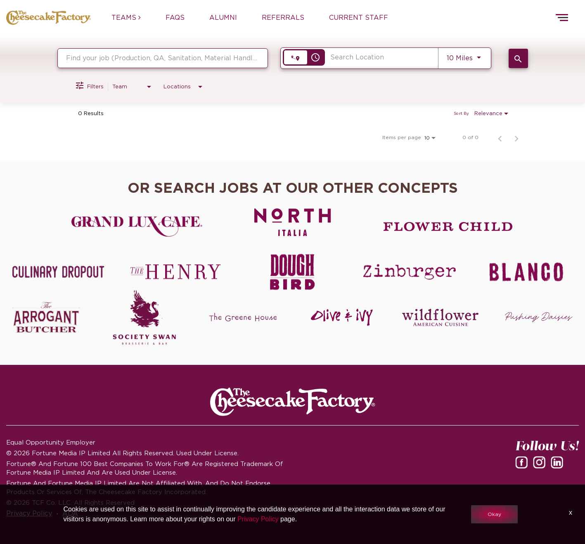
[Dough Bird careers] (292, 272)
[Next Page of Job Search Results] (516, 137)
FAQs (175, 17)
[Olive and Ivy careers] (342, 317)
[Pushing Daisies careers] (539, 317)
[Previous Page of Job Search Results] (500, 137)
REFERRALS (283, 17)
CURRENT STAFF (358, 17)
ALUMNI (223, 17)
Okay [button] (494, 514)
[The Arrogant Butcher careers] (46, 317)
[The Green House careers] (243, 317)
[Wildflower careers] (440, 317)
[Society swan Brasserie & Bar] (145, 317)
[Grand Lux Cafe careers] (136, 226)
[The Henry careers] (175, 272)
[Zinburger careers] (409, 272)
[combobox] (163, 58)
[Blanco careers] (526, 272)
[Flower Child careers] (448, 226)
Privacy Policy (258, 519)
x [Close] (570, 512)
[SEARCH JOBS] (518, 58)
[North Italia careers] (292, 222)
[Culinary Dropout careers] (58, 272)
